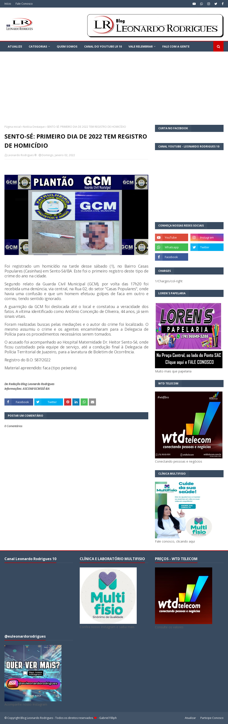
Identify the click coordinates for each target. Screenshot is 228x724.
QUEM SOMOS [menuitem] (67, 46)
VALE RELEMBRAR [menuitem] (140, 46)
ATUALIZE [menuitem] (15, 46)
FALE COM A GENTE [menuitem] (175, 46)
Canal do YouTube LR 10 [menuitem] (103, 46)
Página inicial (12, 127)
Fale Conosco (24, 4)
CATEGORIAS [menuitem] (38, 46)
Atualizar (190, 718)
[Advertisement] (114, 85)
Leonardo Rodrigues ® (22, 155)
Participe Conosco (212, 718)
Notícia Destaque (34, 127)
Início (7, 4)
